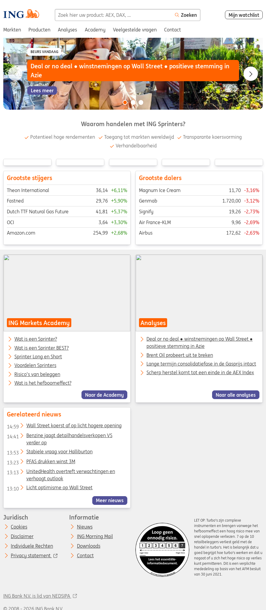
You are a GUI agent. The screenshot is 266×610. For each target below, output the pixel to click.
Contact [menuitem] (172, 30)
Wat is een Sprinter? (35, 339)
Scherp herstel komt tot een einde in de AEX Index (200, 372)
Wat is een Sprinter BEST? (41, 348)
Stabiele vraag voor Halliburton (49, 453)
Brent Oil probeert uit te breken (179, 355)
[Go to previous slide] (15, 74)
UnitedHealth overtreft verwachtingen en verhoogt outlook (61, 472)
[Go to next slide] (251, 74)
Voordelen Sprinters (35, 365)
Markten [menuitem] (12, 30)
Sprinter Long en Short (38, 357)
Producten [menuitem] (39, 30)
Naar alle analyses (236, 395)
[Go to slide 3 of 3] (141, 102)
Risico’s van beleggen (37, 374)
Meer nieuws (110, 500)
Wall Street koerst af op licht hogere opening (64, 427)
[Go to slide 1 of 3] (125, 102)
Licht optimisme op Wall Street (49, 489)
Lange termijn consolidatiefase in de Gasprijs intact (201, 364)
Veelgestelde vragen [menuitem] (135, 30)
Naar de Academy (104, 395)
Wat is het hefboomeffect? (42, 383)
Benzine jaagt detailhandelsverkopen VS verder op (59, 437)
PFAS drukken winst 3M (41, 463)
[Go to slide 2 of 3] (133, 102)
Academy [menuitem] (95, 30)
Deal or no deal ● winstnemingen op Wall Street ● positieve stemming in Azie (199, 342)
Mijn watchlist (244, 15)
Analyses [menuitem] (67, 30)
